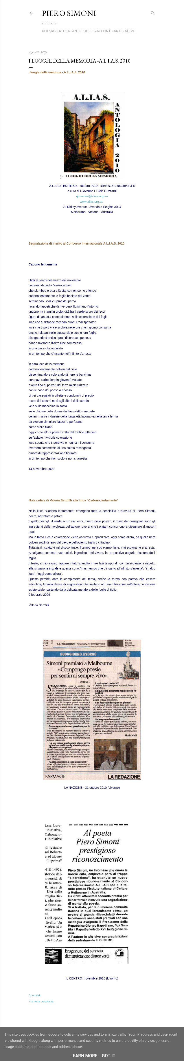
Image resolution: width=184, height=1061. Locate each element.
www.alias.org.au (91, 201)
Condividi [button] (34, 995)
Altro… (131, 31)
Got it (109, 1055)
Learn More (84, 1055)
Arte (118, 31)
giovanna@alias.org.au (92, 196)
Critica (63, 31)
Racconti (102, 31)
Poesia (48, 31)
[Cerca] (152, 12)
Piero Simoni (69, 13)
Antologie (82, 31)
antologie (47, 1001)
